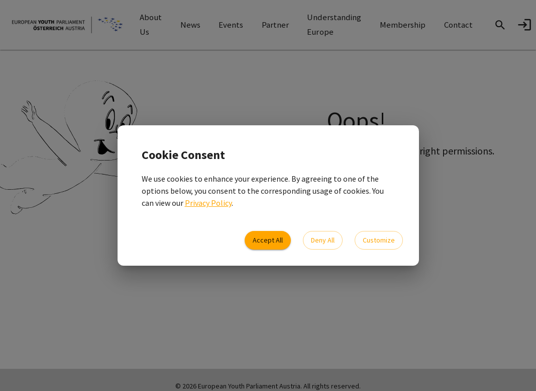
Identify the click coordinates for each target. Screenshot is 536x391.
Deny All (322, 240)
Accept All (268, 240)
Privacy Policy (208, 203)
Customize (378, 240)
